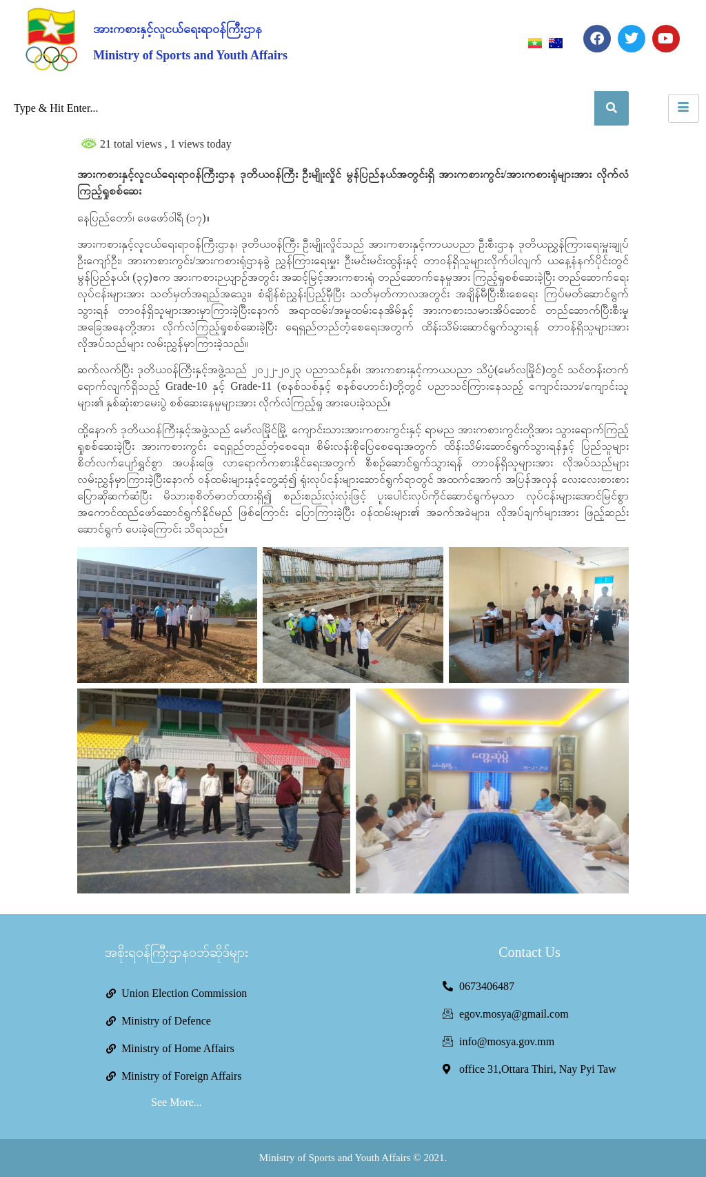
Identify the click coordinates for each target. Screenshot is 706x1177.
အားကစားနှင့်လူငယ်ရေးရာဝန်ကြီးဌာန (177, 29)
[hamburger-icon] (683, 108)
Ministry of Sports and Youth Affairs (190, 55)
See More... (176, 1102)
